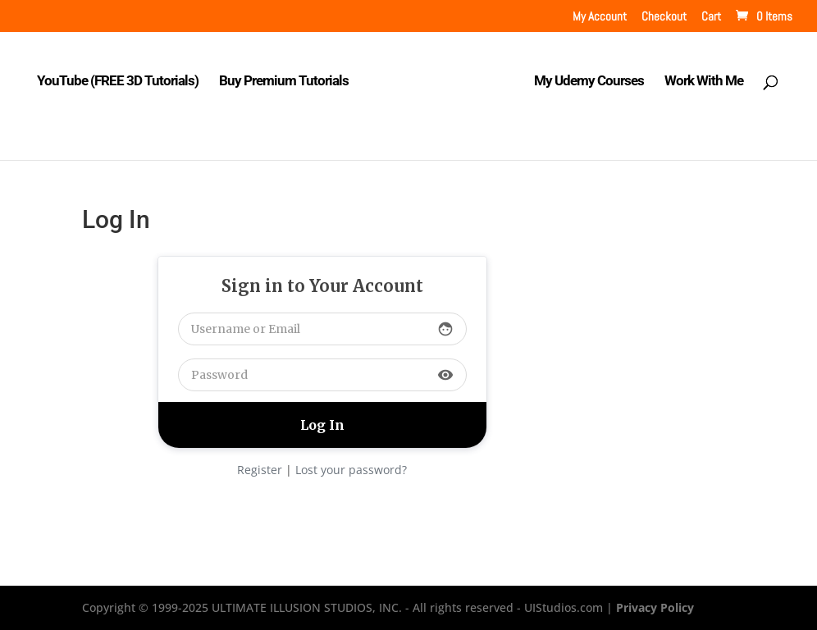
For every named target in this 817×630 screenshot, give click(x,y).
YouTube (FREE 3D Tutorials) (118, 82)
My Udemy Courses (589, 82)
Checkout (664, 17)
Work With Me (703, 82)
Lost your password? (351, 469)
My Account (600, 17)
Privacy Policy (655, 607)
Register (259, 469)
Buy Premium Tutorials (284, 82)
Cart (711, 17)
